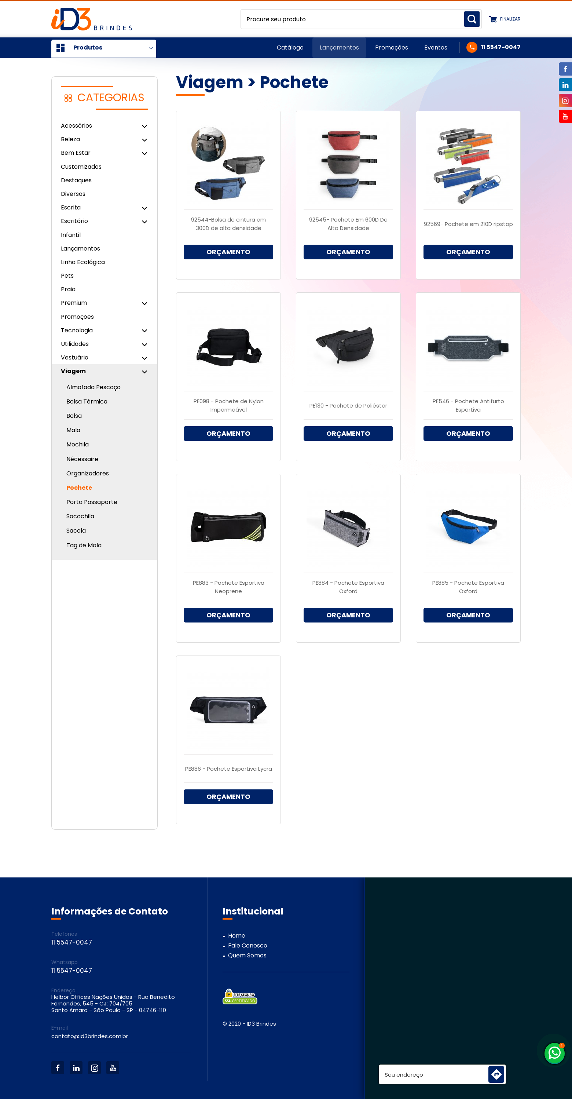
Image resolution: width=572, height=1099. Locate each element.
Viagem (209, 82)
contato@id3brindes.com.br (89, 1036)
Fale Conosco (247, 945)
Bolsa (74, 416)
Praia (68, 289)
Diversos (73, 194)
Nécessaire (82, 459)
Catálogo (290, 47)
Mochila (77, 444)
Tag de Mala (84, 545)
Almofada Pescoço (93, 387)
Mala (73, 430)
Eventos (435, 47)
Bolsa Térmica (86, 401)
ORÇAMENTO (228, 251)
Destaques (76, 180)
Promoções (391, 47)
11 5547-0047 (501, 47)
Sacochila (80, 516)
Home (236, 935)
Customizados (81, 167)
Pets (67, 275)
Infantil (71, 235)
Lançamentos (339, 47)
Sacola (76, 530)
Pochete (79, 487)
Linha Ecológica (83, 262)
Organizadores (87, 473)
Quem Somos (247, 955)
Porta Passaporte (91, 502)
